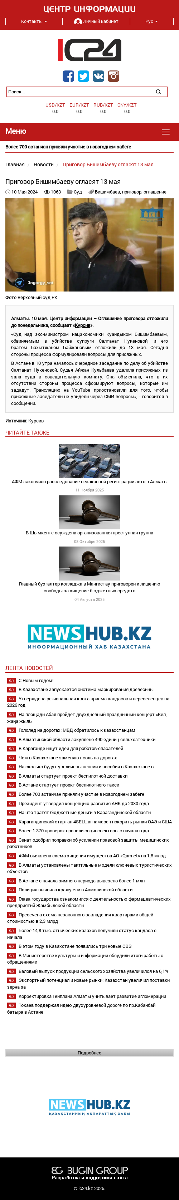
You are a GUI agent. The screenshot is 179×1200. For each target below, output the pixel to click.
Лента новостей (29, 667)
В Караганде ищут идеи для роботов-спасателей (71, 748)
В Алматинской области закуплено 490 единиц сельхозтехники (87, 739)
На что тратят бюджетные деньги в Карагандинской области (85, 812)
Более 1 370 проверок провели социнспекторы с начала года (84, 830)
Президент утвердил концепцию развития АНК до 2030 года (84, 803)
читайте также (27, 432)
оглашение (155, 191)
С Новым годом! (36, 680)
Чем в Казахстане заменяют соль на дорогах (68, 757)
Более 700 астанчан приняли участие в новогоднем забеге (81, 794)
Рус (151, 21)
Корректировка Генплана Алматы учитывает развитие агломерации (92, 996)
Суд (78, 191)
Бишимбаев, (108, 191)
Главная (15, 164)
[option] (89, 146)
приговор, (133, 191)
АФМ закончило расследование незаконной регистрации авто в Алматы (90, 481)
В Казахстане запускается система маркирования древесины (86, 689)
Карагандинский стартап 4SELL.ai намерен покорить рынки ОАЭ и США (95, 821)
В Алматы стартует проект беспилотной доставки (73, 776)
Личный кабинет (96, 21)
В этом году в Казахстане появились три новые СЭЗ (75, 946)
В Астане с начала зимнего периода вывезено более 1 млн (82, 880)
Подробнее (89, 1052)
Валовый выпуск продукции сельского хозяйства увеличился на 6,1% (94, 971)
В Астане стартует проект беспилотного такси (69, 785)
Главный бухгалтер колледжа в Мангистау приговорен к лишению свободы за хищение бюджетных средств (89, 587)
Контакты (34, 21)
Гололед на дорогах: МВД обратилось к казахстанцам (77, 730)
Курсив (82, 325)
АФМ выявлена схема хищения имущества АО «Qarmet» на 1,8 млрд (92, 855)
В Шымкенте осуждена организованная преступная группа (89, 532)
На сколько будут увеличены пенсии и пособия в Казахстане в (86, 766)
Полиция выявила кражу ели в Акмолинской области (75, 889)
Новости (44, 164)
